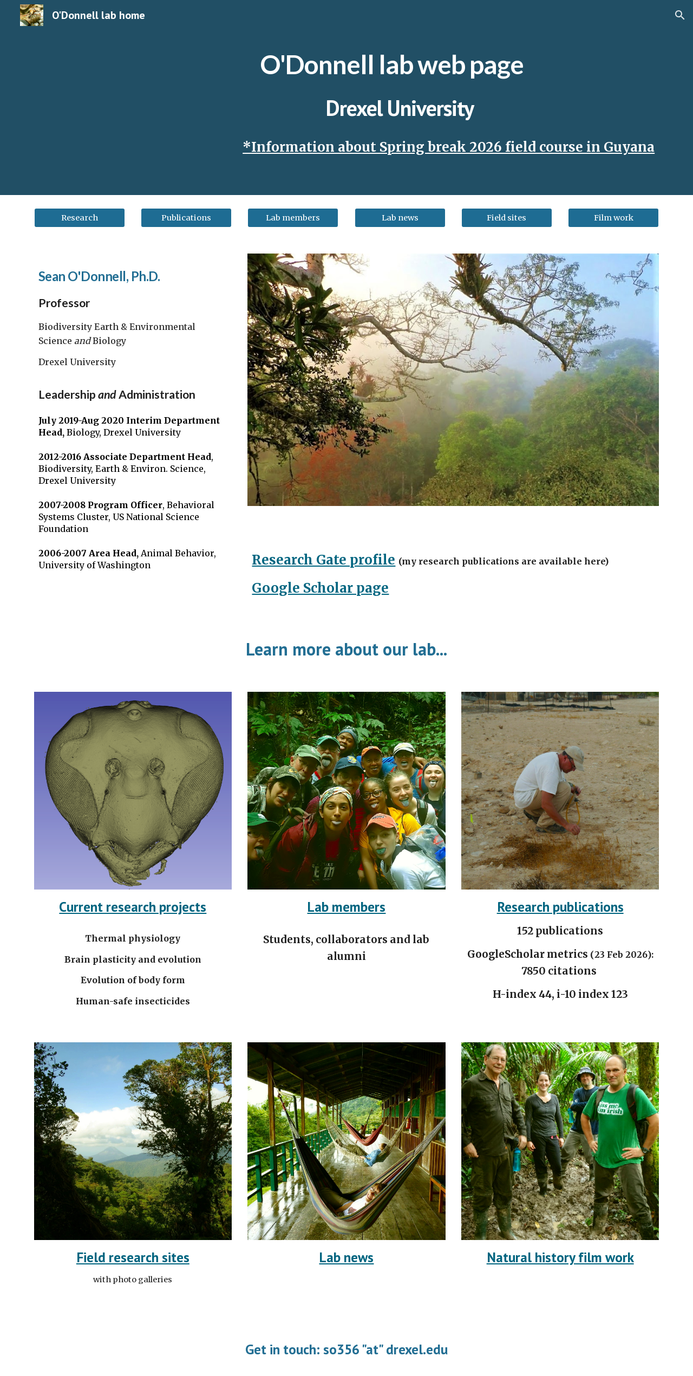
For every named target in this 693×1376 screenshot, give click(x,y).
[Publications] (186, 217)
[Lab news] (400, 217)
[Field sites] (507, 217)
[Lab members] (293, 217)
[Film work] (613, 217)
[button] (680, 15)
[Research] (80, 217)
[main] (400, 98)
